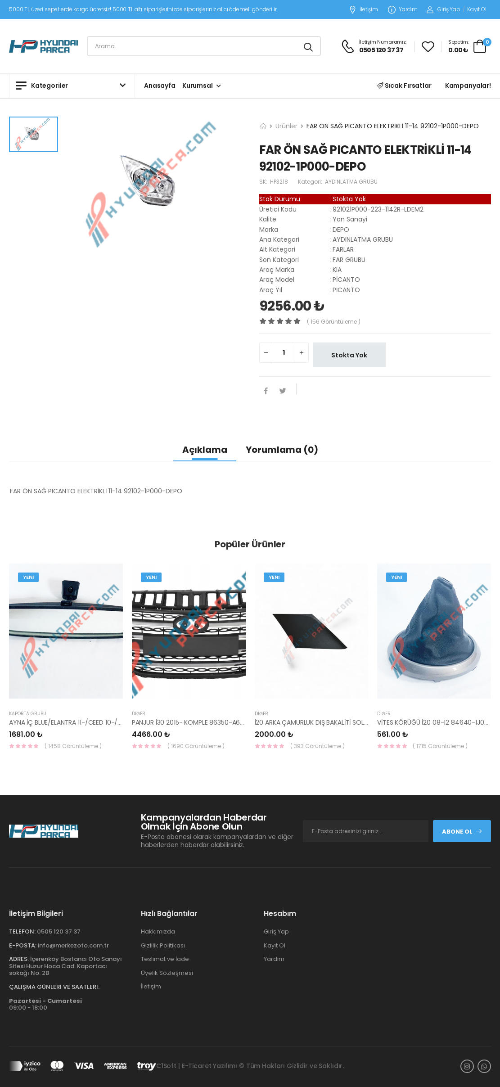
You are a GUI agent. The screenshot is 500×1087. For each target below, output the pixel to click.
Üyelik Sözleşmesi (167, 973)
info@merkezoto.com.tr (73, 945)
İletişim (363, 10)
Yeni (28, 577)
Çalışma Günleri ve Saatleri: (54, 987)
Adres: (19, 959)
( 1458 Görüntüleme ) (73, 746)
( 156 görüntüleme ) (333, 322)
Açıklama (204, 449)
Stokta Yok (349, 355)
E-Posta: (22, 945)
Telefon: (22, 931)
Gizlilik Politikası (163, 945)
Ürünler (286, 126)
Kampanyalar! (468, 85)
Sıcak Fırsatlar (404, 85)
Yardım (403, 10)
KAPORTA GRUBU (27, 713)
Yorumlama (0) (282, 449)
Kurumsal (197, 85)
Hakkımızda (158, 931)
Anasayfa (160, 85)
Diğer (138, 713)
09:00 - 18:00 (45, 1004)
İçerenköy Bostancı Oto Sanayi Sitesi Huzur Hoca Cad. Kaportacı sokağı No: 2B (65, 966)
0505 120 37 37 (59, 931)
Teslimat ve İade (165, 959)
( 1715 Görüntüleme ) (440, 746)
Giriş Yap (443, 9)
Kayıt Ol (476, 9)
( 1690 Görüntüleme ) (196, 746)
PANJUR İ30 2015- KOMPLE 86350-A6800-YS (197, 722)
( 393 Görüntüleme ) (317, 746)
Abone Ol (462, 831)
